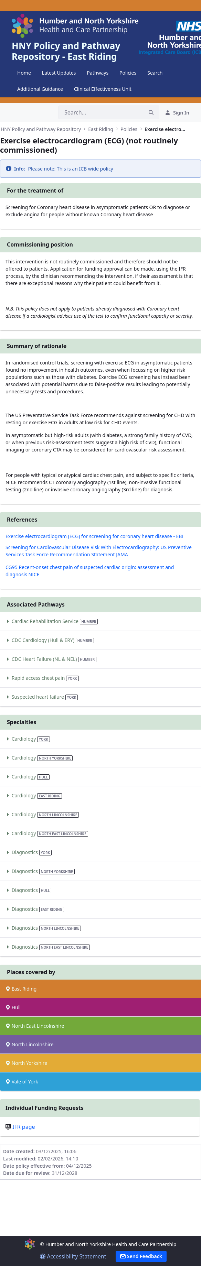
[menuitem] (24, 72)
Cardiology (28, 738)
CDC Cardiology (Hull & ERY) (50, 640)
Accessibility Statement (73, 1256)
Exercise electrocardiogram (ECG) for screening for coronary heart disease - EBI (94, 536)
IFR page (23, 1127)
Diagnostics (29, 852)
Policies (128, 129)
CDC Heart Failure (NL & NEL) (51, 659)
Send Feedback (141, 1256)
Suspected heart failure (42, 697)
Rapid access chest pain (42, 678)
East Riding (100, 129)
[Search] (101, 112)
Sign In (177, 112)
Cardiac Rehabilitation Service (52, 621)
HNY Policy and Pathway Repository (41, 129)
